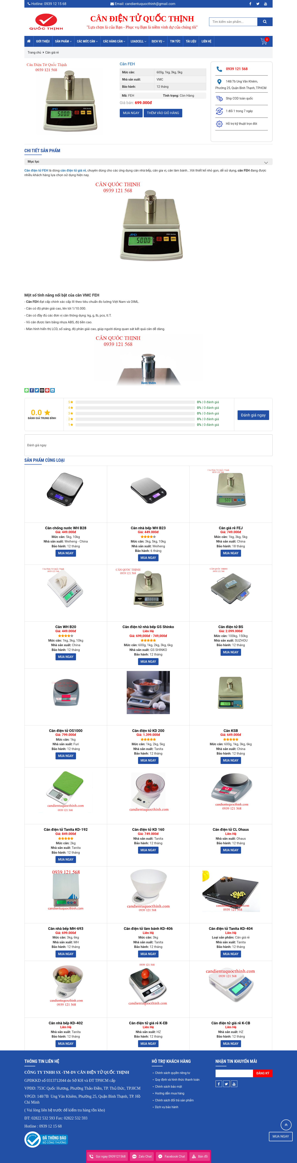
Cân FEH (128, 63)
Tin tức (175, 41)
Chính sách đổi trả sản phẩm (174, 1100)
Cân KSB (231, 731)
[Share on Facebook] (32, 390)
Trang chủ (34, 52)
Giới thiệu (43, 41)
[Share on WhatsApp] (26, 390)
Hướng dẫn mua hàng (169, 1093)
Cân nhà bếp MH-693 (65, 929)
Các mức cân (87, 41)
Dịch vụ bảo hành (166, 1107)
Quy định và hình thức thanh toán (177, 1079)
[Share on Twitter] (37, 390)
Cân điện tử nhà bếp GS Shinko (148, 627)
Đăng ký (262, 1073)
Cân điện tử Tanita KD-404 (231, 929)
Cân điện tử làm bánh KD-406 (148, 929)
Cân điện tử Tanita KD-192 (66, 830)
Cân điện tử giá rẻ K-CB (230, 1023)
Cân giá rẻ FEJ (231, 528)
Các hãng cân (114, 41)
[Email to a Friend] (42, 390)
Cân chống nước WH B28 (65, 528)
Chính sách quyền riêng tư (172, 1073)
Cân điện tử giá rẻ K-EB (148, 1023)
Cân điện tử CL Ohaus (231, 830)
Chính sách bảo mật (168, 1086)
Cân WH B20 (65, 627)
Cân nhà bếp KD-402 (66, 1023)
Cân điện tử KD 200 (148, 731)
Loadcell (138, 41)
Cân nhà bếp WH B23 (148, 528)
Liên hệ (206, 41)
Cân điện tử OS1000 (66, 731)
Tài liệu (191, 41)
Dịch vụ (158, 41)
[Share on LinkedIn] (52, 390)
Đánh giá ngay (253, 415)
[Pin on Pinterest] (47, 390)
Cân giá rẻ (52, 52)
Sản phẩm (63, 41)
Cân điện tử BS (230, 627)
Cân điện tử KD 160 (148, 830)
